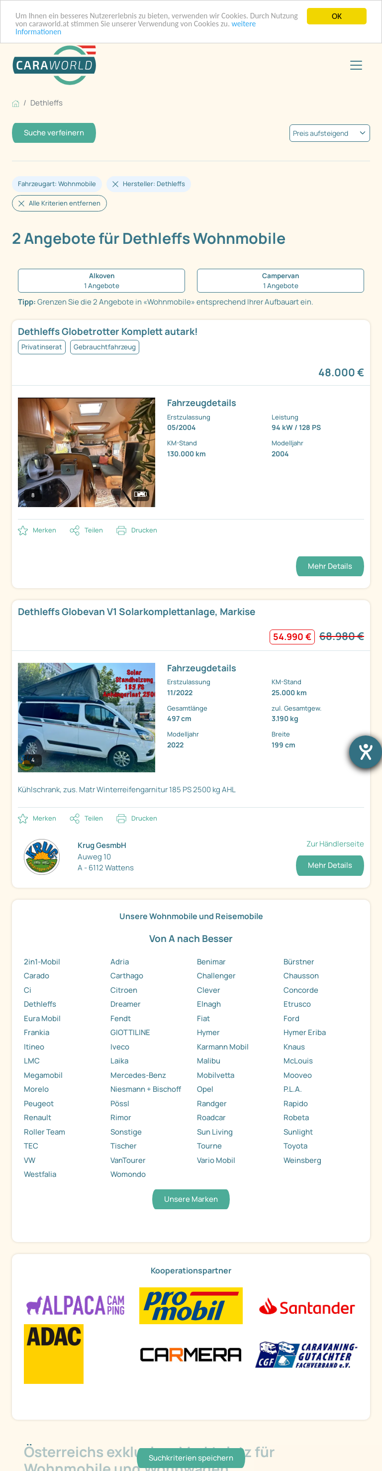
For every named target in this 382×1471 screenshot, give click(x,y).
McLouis (298, 1060)
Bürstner (299, 961)
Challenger (216, 975)
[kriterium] (329, 133)
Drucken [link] (144, 529)
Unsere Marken (191, 1199)
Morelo (36, 1089)
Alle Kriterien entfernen (64, 203)
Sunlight (298, 1132)
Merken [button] (44, 529)
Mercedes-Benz (138, 1075)
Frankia (36, 1032)
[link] (191, 420)
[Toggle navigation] (356, 65)
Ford (291, 1018)
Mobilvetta (215, 1075)
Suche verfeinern (54, 132)
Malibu (208, 1060)
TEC (31, 1146)
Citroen (123, 990)
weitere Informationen (54, 33)
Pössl (119, 1103)
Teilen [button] (94, 529)
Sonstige (126, 1132)
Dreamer (125, 1004)
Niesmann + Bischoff (145, 1089)
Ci (27, 990)
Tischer (123, 1146)
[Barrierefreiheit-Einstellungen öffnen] (365, 752)
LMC (32, 1060)
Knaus (294, 1047)
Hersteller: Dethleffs (154, 183)
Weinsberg (302, 1160)
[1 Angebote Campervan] (280, 281)
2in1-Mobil (42, 961)
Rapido (296, 1103)
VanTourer (128, 1160)
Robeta (296, 1117)
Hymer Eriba (305, 1032)
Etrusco (297, 1004)
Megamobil (43, 1075)
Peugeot (39, 1103)
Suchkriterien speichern (191, 1458)
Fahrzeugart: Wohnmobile (57, 183)
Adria (119, 961)
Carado (36, 975)
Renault (37, 1117)
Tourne (209, 1146)
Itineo (34, 1047)
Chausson (301, 975)
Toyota (295, 1146)
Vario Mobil (216, 1160)
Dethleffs (40, 1004)
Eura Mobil (42, 1018)
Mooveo (298, 1075)
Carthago (126, 975)
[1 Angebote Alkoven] (101, 281)
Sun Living (215, 1132)
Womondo (128, 1174)
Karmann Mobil (223, 1047)
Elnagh (209, 1004)
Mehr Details (330, 566)
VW (29, 1160)
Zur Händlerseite (335, 844)
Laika (119, 1060)
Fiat (203, 1018)
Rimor (120, 1117)
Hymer (208, 1032)
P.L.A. (293, 1089)
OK (337, 16)
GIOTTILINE (130, 1032)
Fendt (120, 1018)
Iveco (119, 1047)
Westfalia (40, 1174)
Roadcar (211, 1117)
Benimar (211, 961)
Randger (212, 1103)
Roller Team (44, 1132)
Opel (205, 1089)
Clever (208, 990)
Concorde (301, 990)
